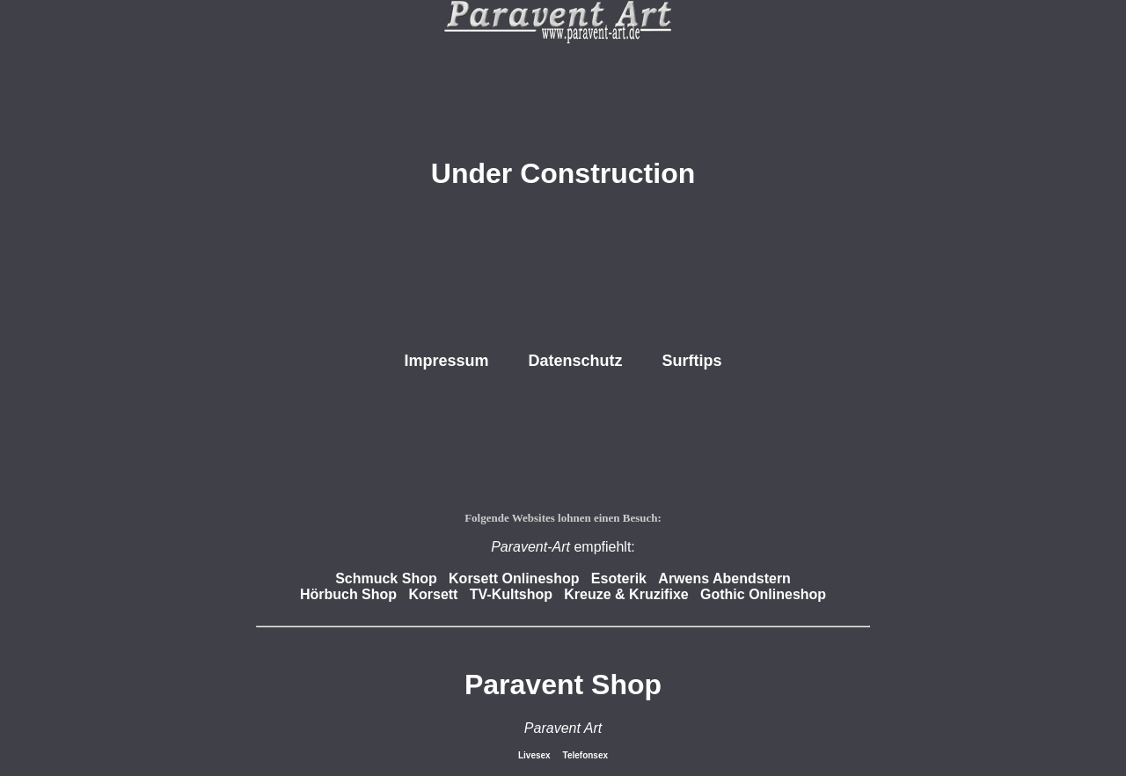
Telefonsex (586, 755)
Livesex (535, 755)
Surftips (692, 361)
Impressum (446, 361)
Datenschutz (576, 361)
